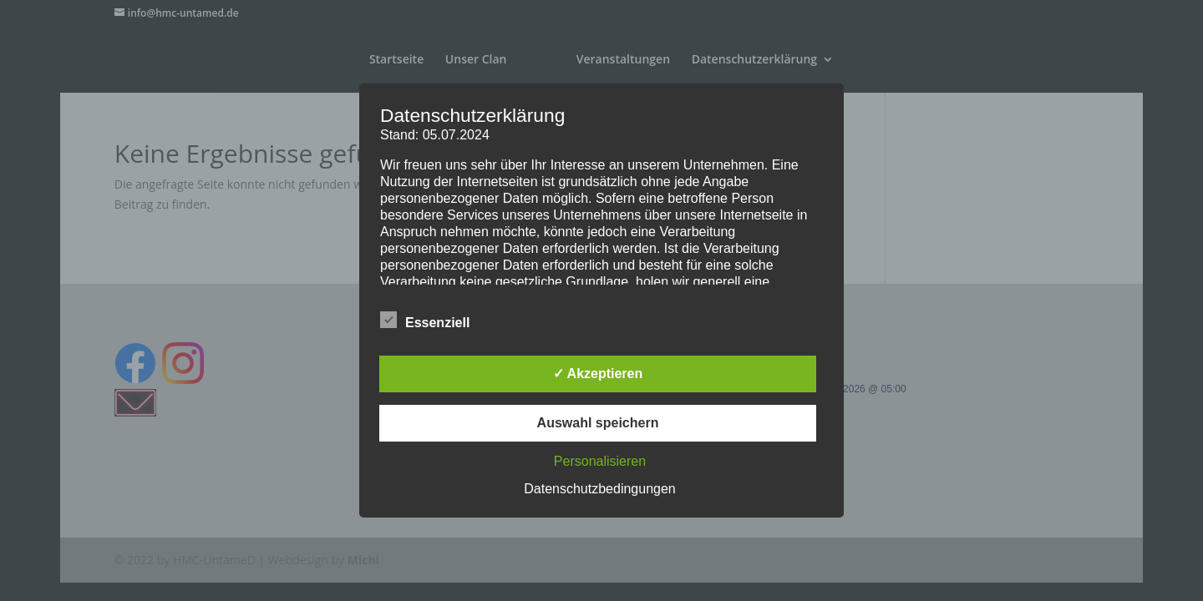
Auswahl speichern (598, 423)
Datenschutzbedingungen (599, 489)
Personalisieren (600, 461)
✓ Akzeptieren (598, 373)
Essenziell (425, 320)
